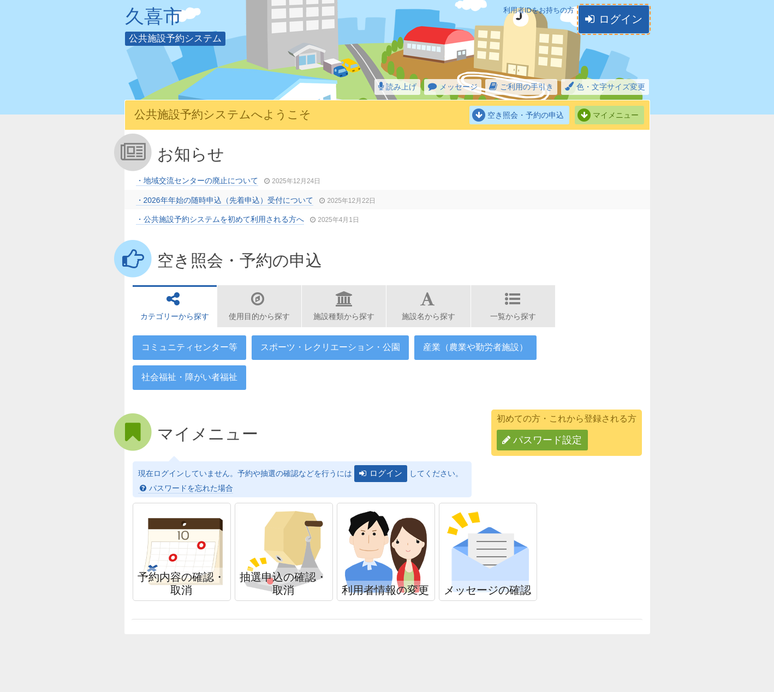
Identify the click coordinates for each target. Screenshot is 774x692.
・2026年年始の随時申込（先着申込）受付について (224, 200)
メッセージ (458, 86)
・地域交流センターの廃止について (197, 180)
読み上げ (401, 86)
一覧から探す (513, 316)
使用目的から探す (259, 316)
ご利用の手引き (526, 86)
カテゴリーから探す (174, 316)
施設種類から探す (343, 316)
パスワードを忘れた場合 (191, 488)
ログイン (620, 19)
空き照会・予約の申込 (525, 115)
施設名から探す (428, 316)
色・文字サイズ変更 (610, 86)
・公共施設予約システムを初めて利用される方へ (220, 219)
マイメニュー (616, 115)
